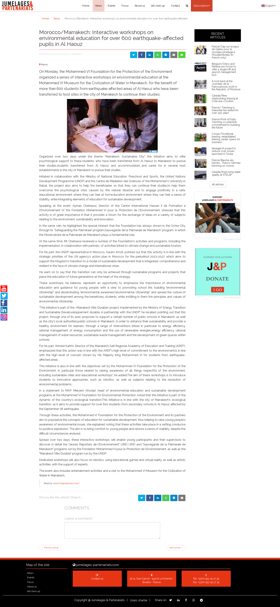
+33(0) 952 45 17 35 (208, 578)
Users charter (138, 600)
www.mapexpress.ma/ (66, 483)
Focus (125, 5)
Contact (175, 5)
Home (85, 5)
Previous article (50, 548)
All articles (218, 184)
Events (111, 5)
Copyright (80, 600)
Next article (176, 548)
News (98, 5)
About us (140, 5)
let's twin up (158, 5)
